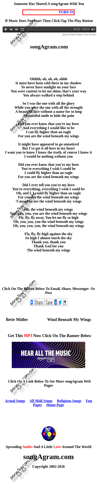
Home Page (55, 405)
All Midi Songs (40, 401)
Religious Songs (69, 401)
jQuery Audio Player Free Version (79, 34)
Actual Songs (15, 401)
